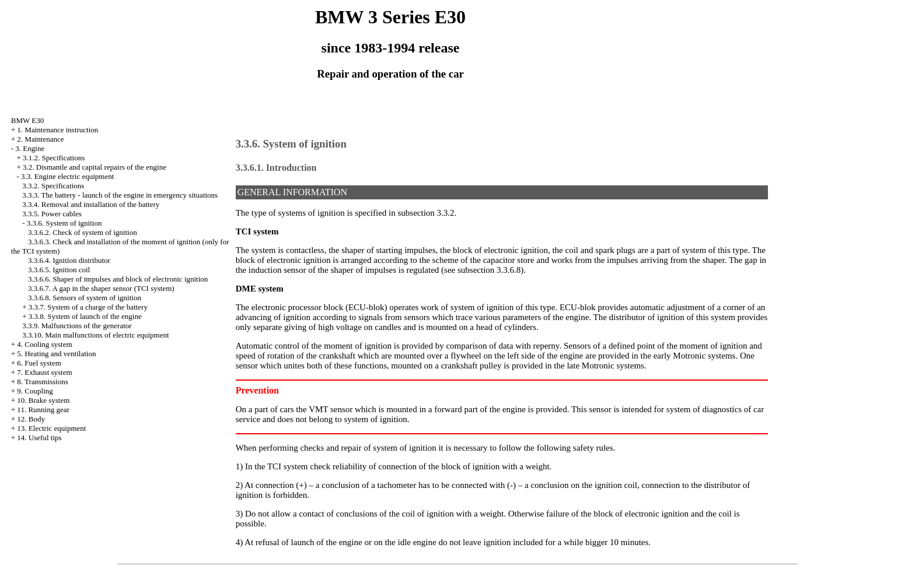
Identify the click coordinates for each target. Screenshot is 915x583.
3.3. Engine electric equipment (67, 176)
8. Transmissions (42, 381)
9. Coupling (35, 391)
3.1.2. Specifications (54, 157)
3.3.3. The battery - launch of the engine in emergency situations (120, 195)
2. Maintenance (40, 139)
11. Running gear (43, 409)
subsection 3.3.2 (426, 212)
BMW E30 (27, 120)
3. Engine (29, 148)
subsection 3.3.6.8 (489, 270)
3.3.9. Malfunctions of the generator (76, 325)
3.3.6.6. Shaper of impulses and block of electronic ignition (118, 279)
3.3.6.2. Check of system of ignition (82, 232)
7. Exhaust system (44, 372)
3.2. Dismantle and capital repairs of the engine (94, 167)
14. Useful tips (39, 437)
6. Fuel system (39, 363)
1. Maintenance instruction (57, 129)
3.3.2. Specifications (53, 185)
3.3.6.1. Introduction (276, 168)
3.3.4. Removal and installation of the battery (90, 204)
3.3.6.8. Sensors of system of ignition (84, 297)
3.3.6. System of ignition (64, 223)
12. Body (31, 419)
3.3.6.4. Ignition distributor (69, 260)
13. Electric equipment (51, 428)
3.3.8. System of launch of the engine (85, 316)
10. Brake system (43, 400)
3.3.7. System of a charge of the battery (88, 307)
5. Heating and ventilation (56, 353)
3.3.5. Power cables (51, 213)
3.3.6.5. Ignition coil (59, 269)
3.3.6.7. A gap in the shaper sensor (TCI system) (101, 288)
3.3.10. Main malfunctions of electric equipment (95, 335)
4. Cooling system (44, 344)
